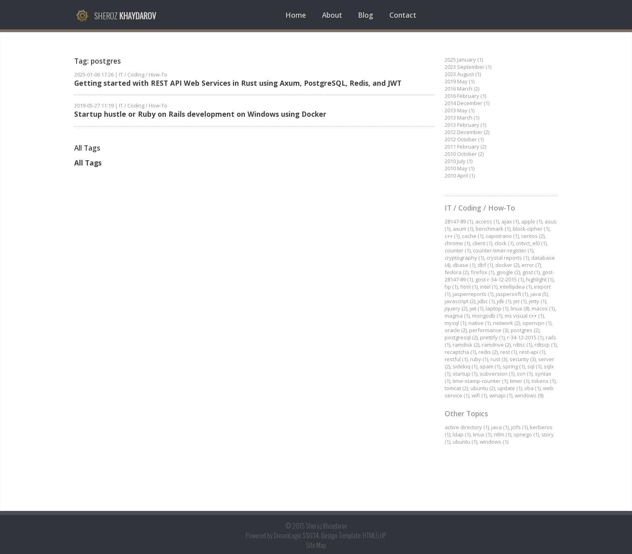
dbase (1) (464, 265)
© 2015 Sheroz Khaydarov (316, 526)
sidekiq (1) (465, 366)
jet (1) (520, 301)
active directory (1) (467, 427)
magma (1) (457, 315)
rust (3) (499, 359)
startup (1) (465, 373)
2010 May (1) (459, 168)
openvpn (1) (536, 323)
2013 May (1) (459, 110)
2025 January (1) (464, 59)
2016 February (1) (465, 95)
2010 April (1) (460, 175)
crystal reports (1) (507, 257)
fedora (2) (456, 272)
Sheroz (125, 16)
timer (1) (519, 380)
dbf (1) (485, 265)
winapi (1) (500, 395)
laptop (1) (497, 308)
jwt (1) (476, 308)
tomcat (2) (456, 388)
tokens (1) (543, 380)
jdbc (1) (486, 301)
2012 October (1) (464, 139)
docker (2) (507, 265)
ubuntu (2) (482, 388)
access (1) (487, 221)
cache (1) (472, 236)
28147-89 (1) (459, 221)
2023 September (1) (468, 66)
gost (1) (531, 272)
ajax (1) (510, 221)
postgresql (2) (461, 337)
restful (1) (456, 359)
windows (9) (529, 395)
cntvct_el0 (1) (531, 243)
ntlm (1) (502, 434)
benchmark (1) (493, 228)
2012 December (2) (467, 132)
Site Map (316, 545)
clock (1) (504, 243)
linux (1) (482, 434)
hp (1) (451, 286)
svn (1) (524, 373)
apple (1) (531, 221)
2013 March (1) (462, 117)
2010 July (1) (458, 161)
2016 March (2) (462, 88)
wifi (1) (479, 395)
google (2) (508, 272)
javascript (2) (460, 301)
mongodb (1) (487, 315)
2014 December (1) (467, 103)
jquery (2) (456, 308)
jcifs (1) (519, 427)
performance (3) (488, 330)
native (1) (479, 323)
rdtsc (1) (522, 344)
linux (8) (520, 308)
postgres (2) (525, 330)
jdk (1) (504, 301)
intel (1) (488, 286)
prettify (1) (492, 337)
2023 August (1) (463, 74)
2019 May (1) (459, 81)
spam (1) (490, 366)
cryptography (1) (464, 257)
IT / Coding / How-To (143, 74)
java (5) (539, 294)
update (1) (509, 388)
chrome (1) (457, 243)
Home (295, 15)
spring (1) (514, 366)
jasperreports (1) (473, 294)
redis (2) (488, 352)
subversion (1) (497, 373)
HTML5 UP (375, 535)
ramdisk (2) (466, 344)
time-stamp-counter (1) (480, 380)
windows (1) (494, 441)
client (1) (482, 243)
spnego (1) (526, 434)
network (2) (506, 323)
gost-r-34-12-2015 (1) (499, 279)
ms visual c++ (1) (524, 315)
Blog (365, 15)
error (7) (531, 265)
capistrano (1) (502, 236)
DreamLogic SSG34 (296, 535)
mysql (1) (455, 323)
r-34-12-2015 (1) (525, 337)
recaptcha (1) (460, 352)
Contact (402, 15)
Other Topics (466, 413)
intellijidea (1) (516, 286)
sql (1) (534, 366)
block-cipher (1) (531, 228)
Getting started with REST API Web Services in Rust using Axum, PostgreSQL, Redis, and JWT (237, 83)
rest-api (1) (532, 352)
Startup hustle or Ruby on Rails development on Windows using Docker (200, 114)
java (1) (500, 427)
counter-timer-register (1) (503, 250)
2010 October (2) (464, 153)
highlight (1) (539, 279)
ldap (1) (461, 434)
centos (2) (533, 236)
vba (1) (532, 388)
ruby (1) (479, 359)
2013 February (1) (465, 124)
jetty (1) (537, 301)
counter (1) (457, 250)
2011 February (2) (465, 146)
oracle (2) (456, 330)
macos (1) (543, 308)
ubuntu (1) (465, 441)
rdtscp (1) (545, 344)
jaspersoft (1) (512, 294)
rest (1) (508, 352)
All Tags (88, 162)
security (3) (522, 359)
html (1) (469, 286)
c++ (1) (452, 236)
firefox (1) (482, 272)
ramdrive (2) (496, 344)
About (332, 15)
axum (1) (463, 228)
